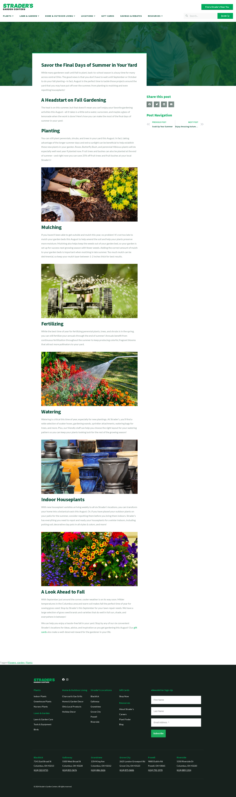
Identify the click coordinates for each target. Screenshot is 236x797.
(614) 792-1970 (155, 770)
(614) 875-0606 (127, 770)
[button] (149, 104)
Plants (29, 662)
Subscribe (158, 733)
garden (21, 662)
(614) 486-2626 (98, 770)
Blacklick (38, 757)
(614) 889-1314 (184, 770)
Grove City (125, 757)
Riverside (181, 757)
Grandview (96, 757)
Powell (151, 757)
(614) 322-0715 (41, 770)
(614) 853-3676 (69, 770)
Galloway (67, 757)
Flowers (12, 662)
